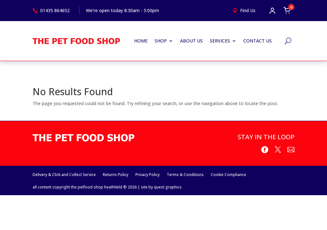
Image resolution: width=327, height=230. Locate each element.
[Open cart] (287, 10)
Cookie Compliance (228, 174)
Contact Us (257, 41)
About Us (191, 41)
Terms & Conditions (185, 174)
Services (220, 41)
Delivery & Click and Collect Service (64, 174)
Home (141, 41)
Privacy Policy (147, 174)
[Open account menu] (272, 10)
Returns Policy (115, 174)
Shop (161, 41)
